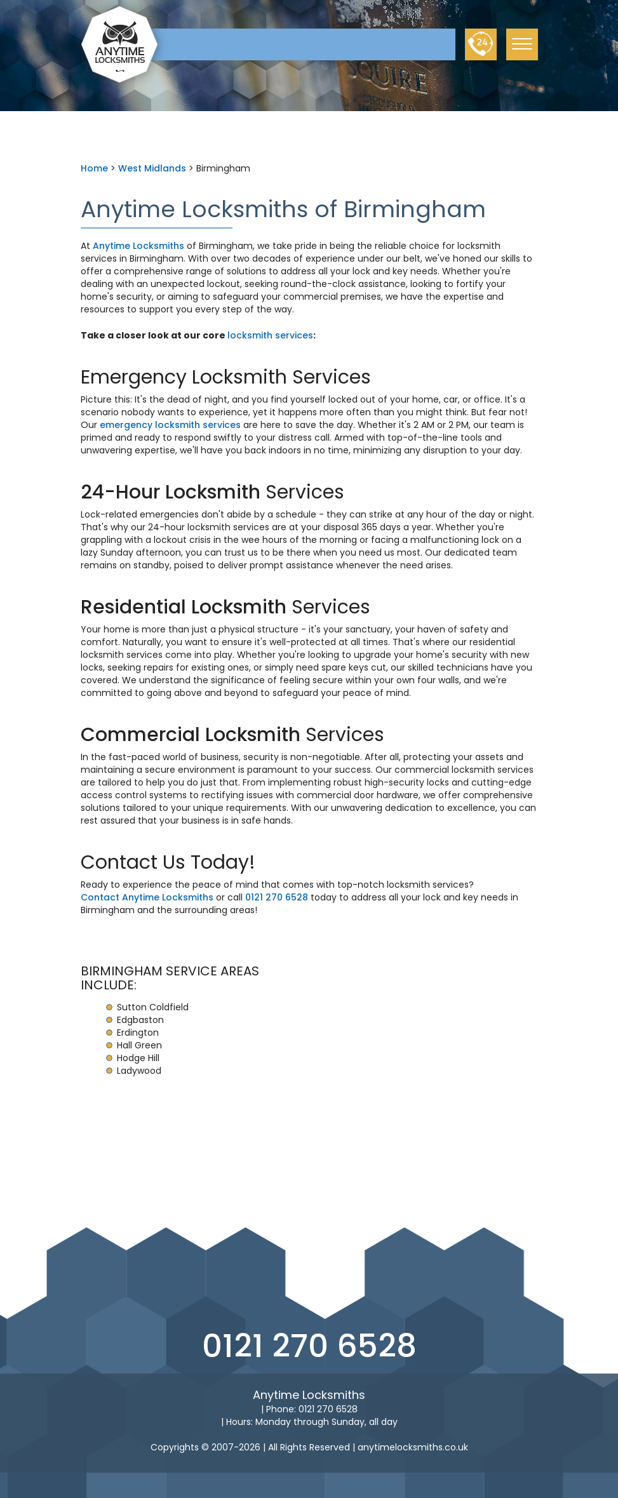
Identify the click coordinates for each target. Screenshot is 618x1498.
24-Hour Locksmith (170, 492)
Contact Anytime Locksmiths (147, 897)
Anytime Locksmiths (138, 245)
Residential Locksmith (183, 607)
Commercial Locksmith (190, 734)
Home (94, 168)
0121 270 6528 (276, 897)
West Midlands (152, 168)
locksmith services (270, 335)
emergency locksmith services (170, 424)
